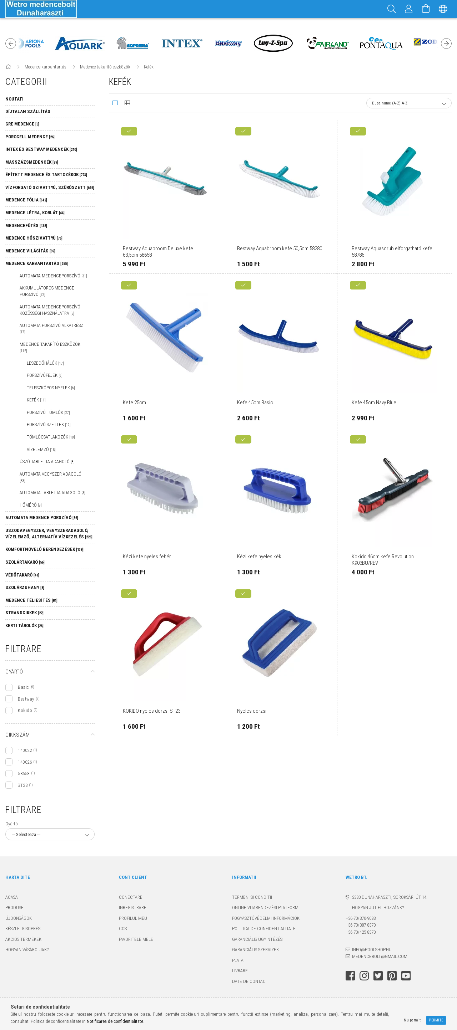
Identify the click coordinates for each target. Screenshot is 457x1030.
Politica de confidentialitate (264, 928)
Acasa (11, 897)
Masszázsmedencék (31, 162)
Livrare (240, 970)
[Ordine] (409, 103)
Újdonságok (18, 918)
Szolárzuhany (24, 587)
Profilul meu (133, 918)
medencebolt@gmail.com (379, 956)
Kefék (36, 400)
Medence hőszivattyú (33, 238)
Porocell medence (30, 136)
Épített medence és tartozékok (46, 174)
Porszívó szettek (49, 424)
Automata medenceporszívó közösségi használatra (50, 310)
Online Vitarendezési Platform (265, 907)
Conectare (130, 897)
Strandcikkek (24, 612)
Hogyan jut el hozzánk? (375, 907)
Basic (23, 687)
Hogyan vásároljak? (27, 949)
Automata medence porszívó (41, 517)
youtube (406, 975)
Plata (237, 960)
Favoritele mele (136, 939)
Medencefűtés (26, 225)
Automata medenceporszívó (53, 275)
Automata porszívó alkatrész (51, 328)
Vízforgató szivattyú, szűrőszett (49, 187)
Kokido (25, 710)
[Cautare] (391, 9)
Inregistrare (132, 907)
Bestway (26, 699)
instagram (364, 975)
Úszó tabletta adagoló (47, 461)
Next (446, 43)
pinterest (392, 975)
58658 (24, 773)
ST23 (22, 785)
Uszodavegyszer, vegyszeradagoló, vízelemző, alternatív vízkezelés (48, 533)
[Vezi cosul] (426, 9)
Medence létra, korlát (35, 212)
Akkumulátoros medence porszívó (47, 291)
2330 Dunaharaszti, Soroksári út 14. (389, 897)
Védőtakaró (22, 575)
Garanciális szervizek (255, 949)
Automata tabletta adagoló (52, 492)
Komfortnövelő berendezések (44, 549)
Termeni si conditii (252, 897)
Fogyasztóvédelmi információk (266, 918)
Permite (436, 1020)
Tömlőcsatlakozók (51, 437)
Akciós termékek (23, 939)
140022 (25, 750)
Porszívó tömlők (48, 412)
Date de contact (250, 981)
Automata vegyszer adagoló (50, 477)
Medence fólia (26, 200)
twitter (378, 975)
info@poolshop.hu (372, 949)
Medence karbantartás (36, 263)
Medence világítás (30, 250)
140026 (25, 762)
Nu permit (412, 1020)
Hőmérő (31, 505)
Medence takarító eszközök (50, 347)
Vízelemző (41, 449)
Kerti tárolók (24, 625)
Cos (123, 928)
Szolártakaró (25, 562)
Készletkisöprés (22, 928)
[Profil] (408, 9)
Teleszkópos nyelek (51, 387)
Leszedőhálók (45, 363)
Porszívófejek (44, 375)
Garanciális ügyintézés (257, 939)
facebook (350, 975)
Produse (14, 907)
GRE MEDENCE (22, 124)
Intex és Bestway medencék (41, 149)
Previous (10, 43)
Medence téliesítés (31, 600)
